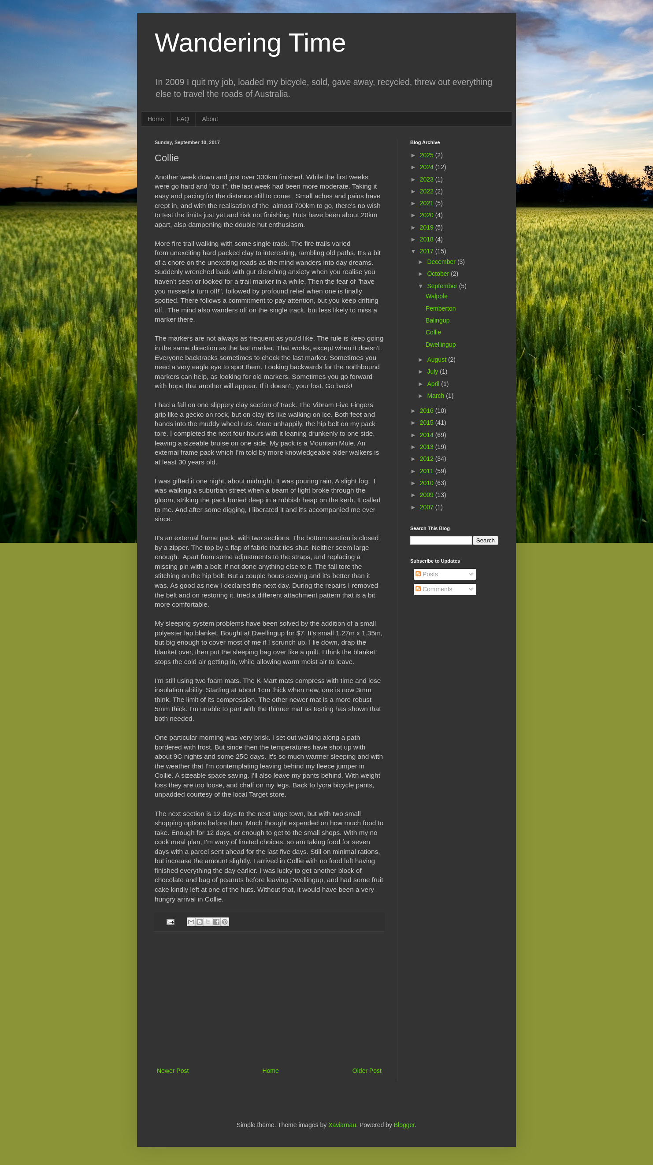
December (442, 261)
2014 (427, 434)
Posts (427, 574)
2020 (427, 215)
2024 (427, 167)
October (439, 273)
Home (156, 118)
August (437, 359)
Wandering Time (250, 42)
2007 (427, 507)
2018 (427, 239)
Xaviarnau (342, 1124)
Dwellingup (441, 344)
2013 (427, 446)
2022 (427, 191)
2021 (427, 203)
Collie (433, 332)
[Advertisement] (269, 999)
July (433, 371)
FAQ (183, 118)
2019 (427, 227)
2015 (427, 422)
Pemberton (441, 308)
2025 (427, 155)
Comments (434, 589)
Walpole (437, 296)
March (436, 395)
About (210, 118)
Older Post (367, 1070)
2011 (427, 471)
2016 (427, 410)
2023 (427, 179)
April (434, 383)
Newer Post (173, 1070)
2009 (427, 494)
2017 (427, 251)
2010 (427, 482)
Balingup (438, 320)
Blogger (404, 1124)
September (443, 285)
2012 (427, 458)
